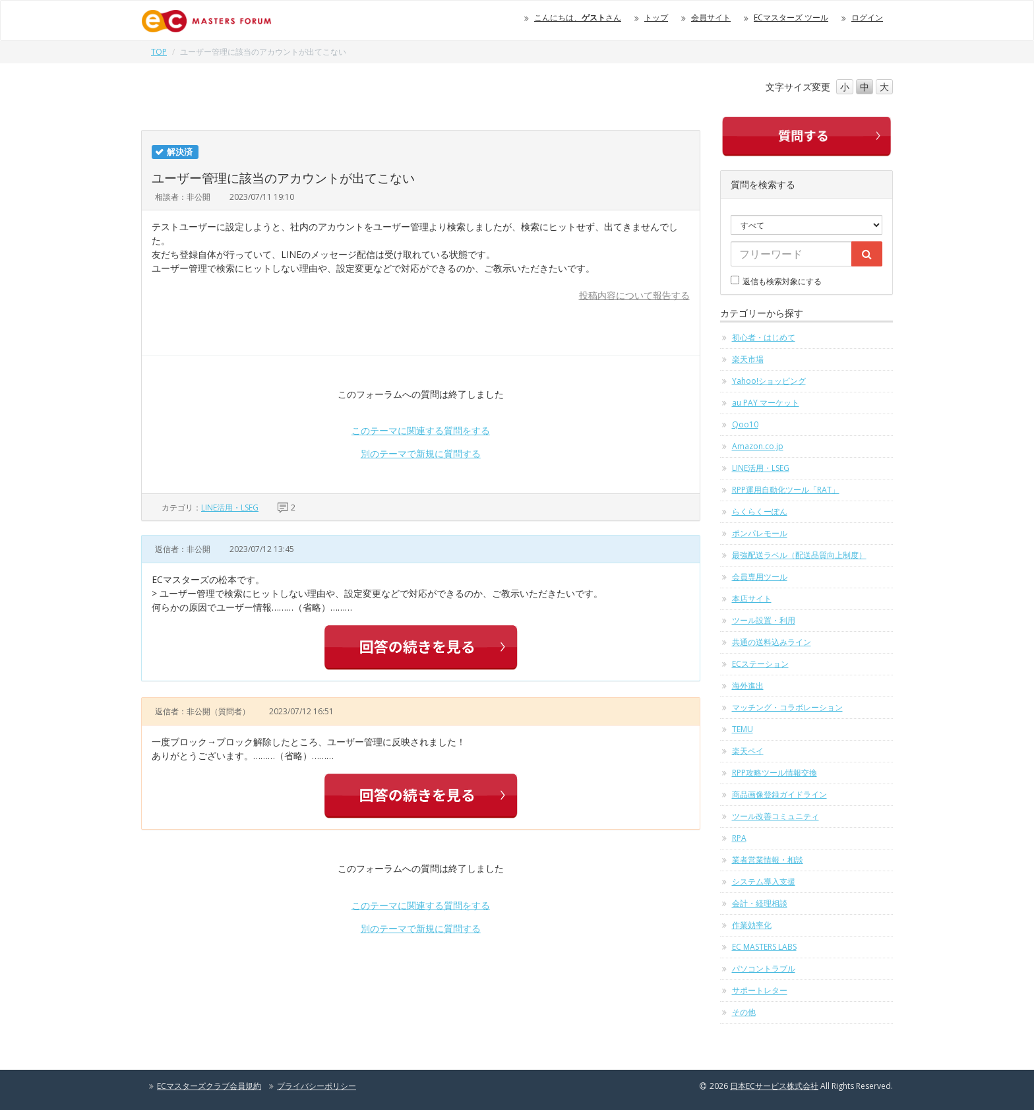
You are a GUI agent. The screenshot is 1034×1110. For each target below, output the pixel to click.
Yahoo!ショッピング (769, 380)
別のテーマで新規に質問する (421, 453)
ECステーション (760, 663)
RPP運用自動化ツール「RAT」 (785, 489)
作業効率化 (752, 925)
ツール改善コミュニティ (775, 816)
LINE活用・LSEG (229, 507)
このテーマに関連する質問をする (420, 430)
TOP (159, 51)
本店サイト (752, 598)
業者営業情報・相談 (767, 859)
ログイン (867, 17)
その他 (744, 1012)
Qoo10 (745, 424)
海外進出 (748, 685)
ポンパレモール (759, 533)
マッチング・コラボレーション (787, 707)
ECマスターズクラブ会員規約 (209, 1086)
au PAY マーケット (765, 402)
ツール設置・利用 (763, 620)
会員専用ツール (759, 576)
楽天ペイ (748, 750)
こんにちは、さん (577, 17)
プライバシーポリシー (316, 1086)
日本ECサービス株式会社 (774, 1086)
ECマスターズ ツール (791, 17)
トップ (656, 17)
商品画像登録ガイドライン (779, 794)
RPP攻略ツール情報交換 (774, 772)
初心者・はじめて (763, 337)
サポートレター (759, 990)
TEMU (742, 729)
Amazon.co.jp (757, 446)
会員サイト (711, 17)
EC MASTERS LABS (764, 946)
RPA (739, 838)
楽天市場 (748, 359)
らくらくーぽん (759, 511)
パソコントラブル (763, 968)
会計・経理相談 (759, 903)
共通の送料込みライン (771, 642)
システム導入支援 (763, 881)
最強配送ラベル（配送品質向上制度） (799, 555)
